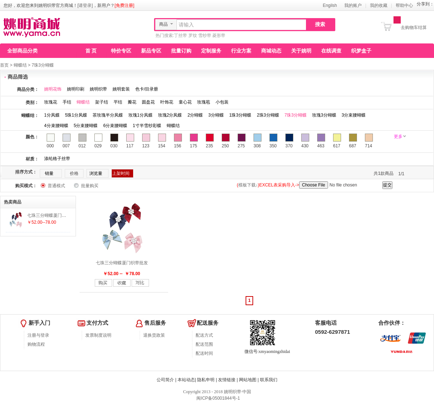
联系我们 (268, 379)
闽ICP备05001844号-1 (217, 398)
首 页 (91, 51)
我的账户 (353, 5)
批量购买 (89, 185)
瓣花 (132, 102)
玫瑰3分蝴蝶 (324, 115)
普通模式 (56, 185)
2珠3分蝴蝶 (268, 115)
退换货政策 (154, 335)
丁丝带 (180, 35)
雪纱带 (204, 35)
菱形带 (218, 35)
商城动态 (271, 51)
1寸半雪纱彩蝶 (147, 125)
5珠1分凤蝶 (76, 115)
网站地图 (247, 379)
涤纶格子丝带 (57, 158)
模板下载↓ (248, 185)
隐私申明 (205, 379)
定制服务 (211, 51)
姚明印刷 (75, 89)
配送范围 (204, 344)
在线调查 (331, 51)
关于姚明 (301, 51)
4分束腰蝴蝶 (56, 125)
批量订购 (181, 51)
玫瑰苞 (203, 102)
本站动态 (186, 379)
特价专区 (121, 51)
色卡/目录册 (146, 89)
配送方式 (204, 335)
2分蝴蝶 (195, 115)
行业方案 (241, 51)
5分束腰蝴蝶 (86, 125)
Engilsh (330, 5)
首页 (4, 65)
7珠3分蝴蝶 (42, 65)
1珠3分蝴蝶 (240, 115)
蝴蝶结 (20, 65)
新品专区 (151, 51)
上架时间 (120, 173)
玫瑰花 (50, 102)
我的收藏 (378, 5)
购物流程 (36, 344)
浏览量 (95, 173)
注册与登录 (38, 335)
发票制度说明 (98, 335)
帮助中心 (404, 5)
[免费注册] (125, 5)
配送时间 (204, 353)
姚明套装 (121, 89)
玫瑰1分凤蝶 (140, 115)
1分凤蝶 (52, 115)
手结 (67, 102)
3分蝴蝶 (216, 115)
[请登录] (85, 5)
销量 (49, 173)
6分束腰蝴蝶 (115, 125)
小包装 (222, 102)
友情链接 (226, 379)
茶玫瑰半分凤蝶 (108, 115)
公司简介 (165, 379)
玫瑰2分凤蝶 (170, 115)
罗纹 (192, 35)
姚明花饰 (52, 89)
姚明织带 (98, 89)
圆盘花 (148, 102)
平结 (118, 102)
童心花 (185, 102)
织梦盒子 (361, 51)
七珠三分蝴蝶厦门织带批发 (122, 262)
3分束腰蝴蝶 (354, 115)
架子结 (101, 102)
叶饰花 (166, 102)
